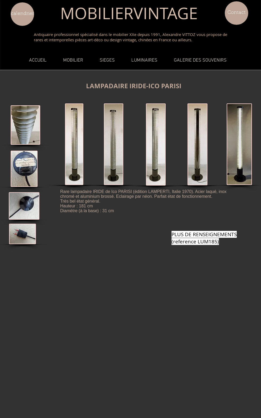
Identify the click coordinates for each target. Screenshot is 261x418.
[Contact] (236, 13)
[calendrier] (22, 14)
